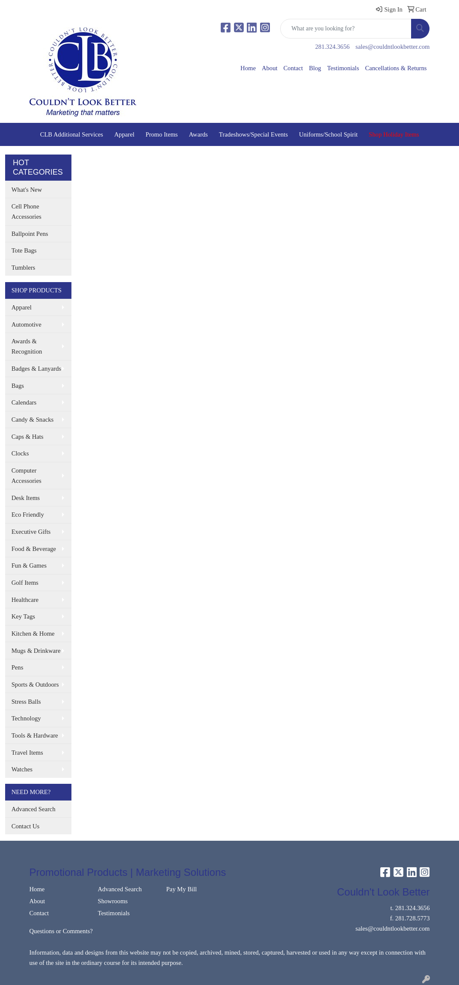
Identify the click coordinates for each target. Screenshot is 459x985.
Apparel (124, 134)
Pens (18, 667)
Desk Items (26, 497)
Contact (293, 68)
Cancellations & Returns (395, 68)
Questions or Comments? (61, 931)
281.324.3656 (332, 46)
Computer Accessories (26, 475)
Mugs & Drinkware (36, 650)
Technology (26, 718)
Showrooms (112, 901)
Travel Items (27, 752)
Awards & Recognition (27, 346)
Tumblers (24, 267)
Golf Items (25, 582)
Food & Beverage (34, 548)
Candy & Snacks (33, 419)
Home (248, 68)
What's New (27, 189)
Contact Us (26, 826)
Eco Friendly (28, 514)
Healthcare (25, 599)
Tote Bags (24, 250)
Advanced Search (34, 809)
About (270, 68)
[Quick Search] (346, 29)
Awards (198, 134)
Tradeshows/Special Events (253, 134)
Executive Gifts (31, 531)
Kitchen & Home (33, 633)
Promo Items (161, 134)
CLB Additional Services (71, 134)
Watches (22, 769)
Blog (315, 68)
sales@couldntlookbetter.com (392, 46)
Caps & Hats (28, 436)
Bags (18, 385)
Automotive (26, 324)
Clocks (20, 453)
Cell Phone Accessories (26, 211)
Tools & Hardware (35, 735)
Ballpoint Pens (30, 233)
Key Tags (23, 616)
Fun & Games (29, 565)
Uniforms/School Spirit (328, 134)
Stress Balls (26, 701)
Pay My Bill (181, 889)
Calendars (24, 402)
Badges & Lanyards (36, 368)
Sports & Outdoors (35, 684)
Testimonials (343, 68)
